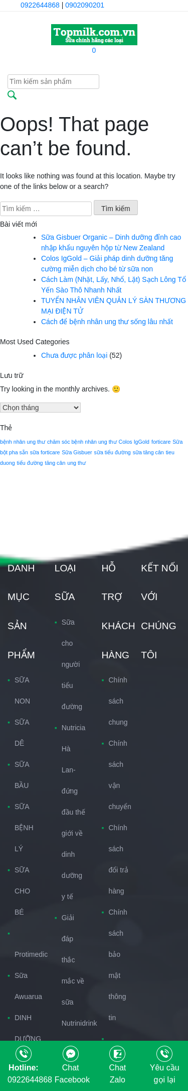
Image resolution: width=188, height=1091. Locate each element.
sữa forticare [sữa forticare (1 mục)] (45, 452)
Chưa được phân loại (74, 355)
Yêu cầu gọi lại (164, 1066)
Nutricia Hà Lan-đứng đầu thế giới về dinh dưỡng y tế (73, 812)
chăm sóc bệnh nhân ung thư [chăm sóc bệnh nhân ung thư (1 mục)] (82, 442)
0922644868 (40, 5)
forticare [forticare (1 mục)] (161, 442)
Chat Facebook (72, 1066)
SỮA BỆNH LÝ (24, 828)
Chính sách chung (118, 701)
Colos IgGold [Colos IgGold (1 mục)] (133, 442)
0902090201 (84, 5)
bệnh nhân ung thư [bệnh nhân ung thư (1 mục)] (22, 442)
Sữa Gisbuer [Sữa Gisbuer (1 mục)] (77, 452)
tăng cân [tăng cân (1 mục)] (55, 463)
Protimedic (31, 954)
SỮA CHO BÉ (22, 891)
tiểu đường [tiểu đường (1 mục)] (30, 463)
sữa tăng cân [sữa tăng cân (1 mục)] (148, 452)
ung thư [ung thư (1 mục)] (76, 463)
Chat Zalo (117, 1066)
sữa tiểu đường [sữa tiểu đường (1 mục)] (112, 452)
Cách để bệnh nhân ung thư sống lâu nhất (107, 322)
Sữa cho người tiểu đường (72, 664)
